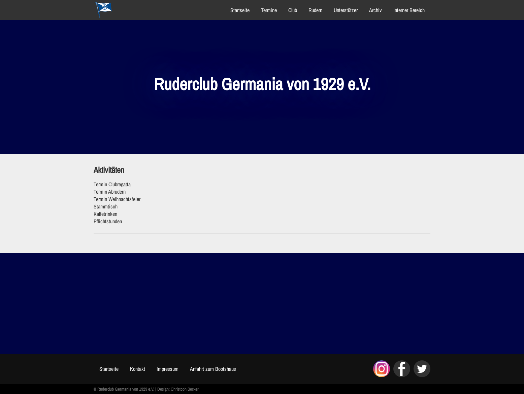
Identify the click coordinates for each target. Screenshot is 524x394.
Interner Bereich (409, 10)
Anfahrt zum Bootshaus (213, 368)
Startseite (240, 10)
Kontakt (137, 368)
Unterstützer (346, 10)
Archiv (375, 10)
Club (292, 10)
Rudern (315, 10)
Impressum (167, 368)
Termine (269, 10)
